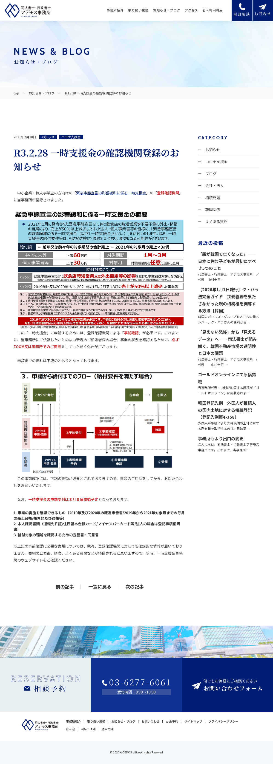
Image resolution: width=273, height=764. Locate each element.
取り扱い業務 (138, 10)
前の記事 (65, 586)
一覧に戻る (99, 586)
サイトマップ (193, 721)
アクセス (191, 10)
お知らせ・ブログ (166, 10)
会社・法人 (214, 185)
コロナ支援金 (71, 137)
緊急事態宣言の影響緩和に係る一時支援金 (111, 193)
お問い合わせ (150, 721)
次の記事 (134, 586)
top (16, 93)
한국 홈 (70, 729)
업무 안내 (108, 729)
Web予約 (172, 721)
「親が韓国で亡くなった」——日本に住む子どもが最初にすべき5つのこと (227, 261)
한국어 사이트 (212, 10)
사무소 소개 (88, 729)
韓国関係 (212, 209)
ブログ (210, 173)
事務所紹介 (115, 10)
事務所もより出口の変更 (221, 438)
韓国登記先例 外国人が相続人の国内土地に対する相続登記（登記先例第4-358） (227, 410)
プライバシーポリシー (223, 721)
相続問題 (212, 197)
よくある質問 (216, 221)
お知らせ (48, 137)
